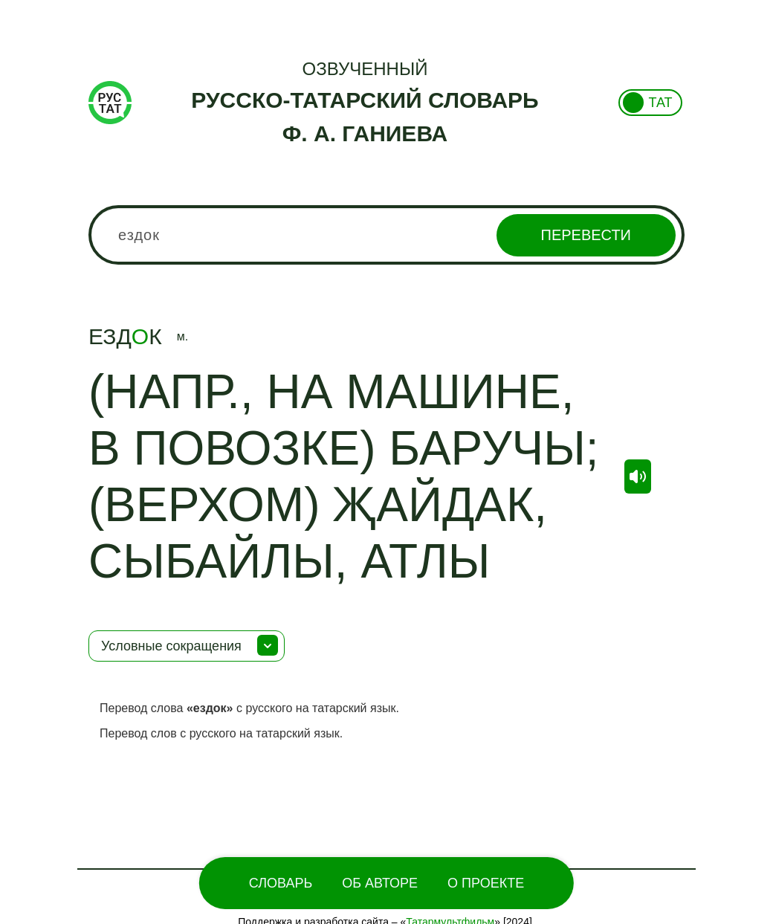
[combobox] (386, 235)
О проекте (485, 883)
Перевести (586, 235)
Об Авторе (380, 883)
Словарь (280, 883)
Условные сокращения (171, 646)
